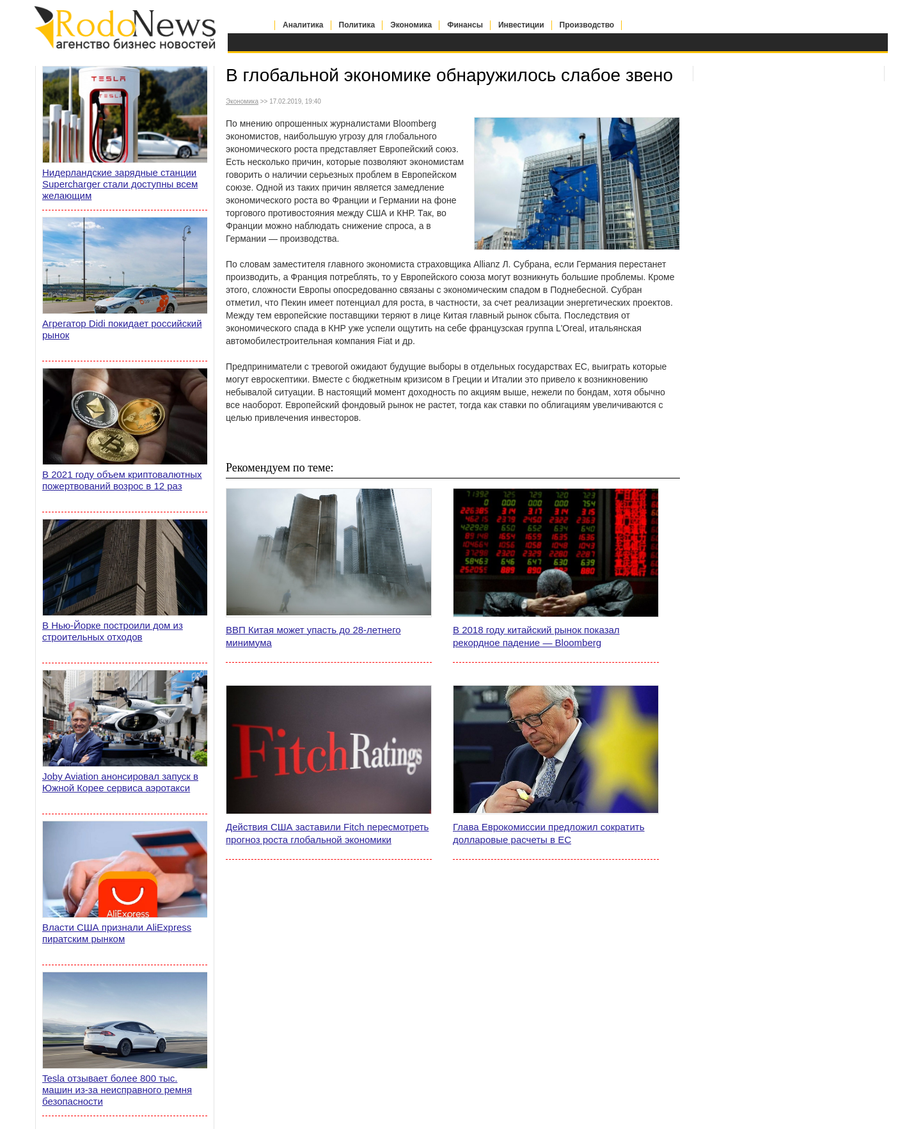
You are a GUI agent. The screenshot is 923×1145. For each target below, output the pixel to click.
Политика (357, 24)
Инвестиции (521, 24)
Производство (587, 24)
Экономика (411, 24)
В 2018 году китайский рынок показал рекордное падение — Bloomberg (536, 636)
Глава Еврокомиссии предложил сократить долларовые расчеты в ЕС (549, 833)
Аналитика (303, 24)
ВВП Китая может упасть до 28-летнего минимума (313, 636)
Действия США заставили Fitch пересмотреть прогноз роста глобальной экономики (327, 833)
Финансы (465, 24)
